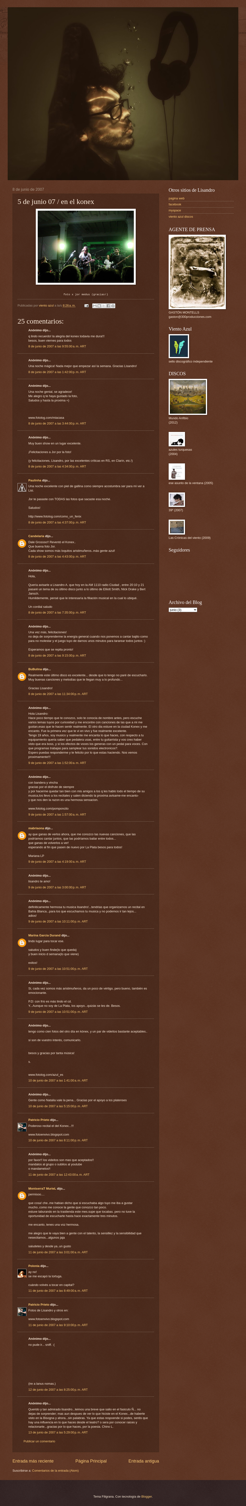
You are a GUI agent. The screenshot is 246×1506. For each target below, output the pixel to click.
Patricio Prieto (38, 1120)
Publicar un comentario (39, 1441)
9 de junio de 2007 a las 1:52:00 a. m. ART (57, 763)
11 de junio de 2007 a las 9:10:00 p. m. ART (58, 1325)
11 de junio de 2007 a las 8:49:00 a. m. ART (58, 1290)
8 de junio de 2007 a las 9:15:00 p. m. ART (57, 655)
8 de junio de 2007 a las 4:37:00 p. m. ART (57, 522)
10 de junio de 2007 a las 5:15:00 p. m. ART (58, 1106)
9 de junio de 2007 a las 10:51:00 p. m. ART (58, 969)
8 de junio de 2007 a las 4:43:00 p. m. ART (57, 556)
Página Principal (91, 1461)
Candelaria (36, 536)
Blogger (146, 1496)
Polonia (34, 1266)
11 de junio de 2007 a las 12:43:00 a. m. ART (59, 1174)
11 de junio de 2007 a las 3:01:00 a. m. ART (58, 1252)
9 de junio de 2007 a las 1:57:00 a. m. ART (57, 814)
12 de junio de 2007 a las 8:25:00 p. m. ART (58, 1389)
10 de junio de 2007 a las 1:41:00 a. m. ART (58, 1080)
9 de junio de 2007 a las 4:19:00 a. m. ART (57, 861)
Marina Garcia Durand (44, 935)
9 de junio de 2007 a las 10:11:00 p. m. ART (58, 921)
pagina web (176, 198)
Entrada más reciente (33, 1461)
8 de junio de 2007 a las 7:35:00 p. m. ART (57, 612)
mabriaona (36, 828)
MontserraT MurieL (42, 1188)
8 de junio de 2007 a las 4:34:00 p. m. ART (57, 466)
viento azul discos (181, 216)
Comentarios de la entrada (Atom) (55, 1470)
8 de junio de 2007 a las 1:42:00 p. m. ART (57, 372)
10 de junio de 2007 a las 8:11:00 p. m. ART (58, 1140)
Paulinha (34, 480)
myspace (175, 210)
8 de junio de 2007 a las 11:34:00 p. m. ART (58, 694)
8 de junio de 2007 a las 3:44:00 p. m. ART (57, 423)
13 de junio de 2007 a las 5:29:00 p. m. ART (58, 1432)
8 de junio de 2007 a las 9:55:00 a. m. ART (57, 346)
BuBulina (35, 669)
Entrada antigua (144, 1461)
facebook (175, 204)
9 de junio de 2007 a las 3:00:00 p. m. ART (57, 887)
